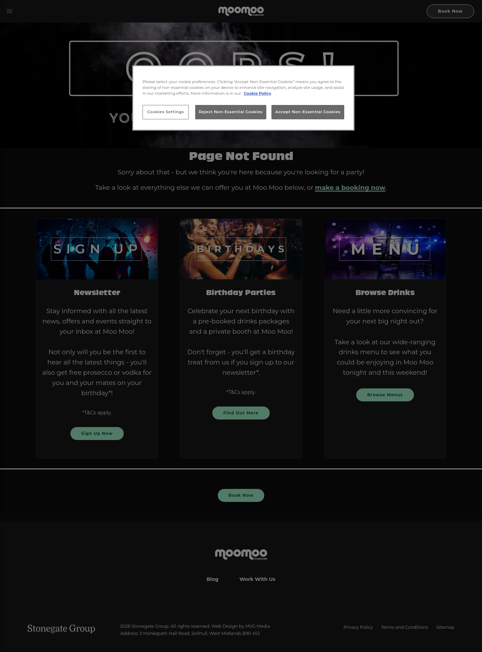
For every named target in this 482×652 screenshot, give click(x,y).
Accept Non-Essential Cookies (307, 111)
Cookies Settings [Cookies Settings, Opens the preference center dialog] (165, 111)
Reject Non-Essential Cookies (231, 111)
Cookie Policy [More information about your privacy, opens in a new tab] (257, 93)
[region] (243, 98)
